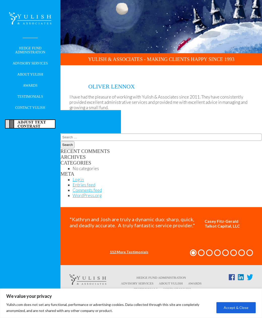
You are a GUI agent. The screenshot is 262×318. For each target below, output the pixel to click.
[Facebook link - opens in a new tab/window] (232, 278)
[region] (131, 303)
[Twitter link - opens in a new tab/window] (250, 278)
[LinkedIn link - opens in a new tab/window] (241, 278)
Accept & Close (236, 307)
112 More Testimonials (129, 252)
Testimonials (30, 97)
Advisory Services (30, 63)
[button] (193, 253)
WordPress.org (87, 195)
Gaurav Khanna (88, 127)
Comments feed (87, 190)
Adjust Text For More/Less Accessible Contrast (30, 124)
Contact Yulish (30, 108)
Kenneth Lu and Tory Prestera (88, 118)
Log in (78, 179)
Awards (30, 85)
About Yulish (30, 74)
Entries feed (84, 184)
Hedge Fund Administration (30, 50)
